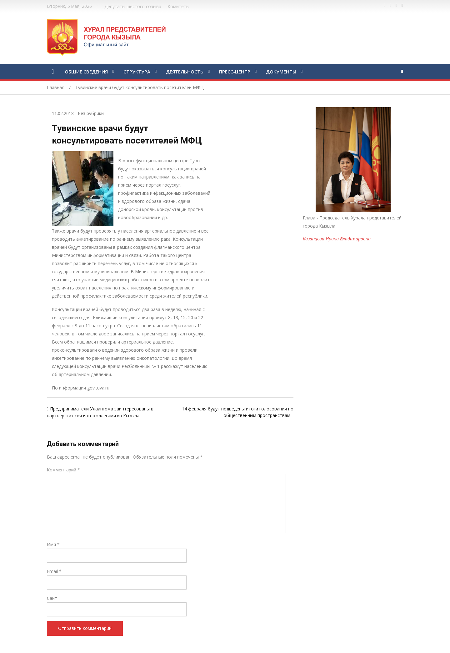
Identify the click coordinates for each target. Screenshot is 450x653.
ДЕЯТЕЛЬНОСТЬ (184, 71)
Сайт (52, 598)
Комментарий (63, 470)
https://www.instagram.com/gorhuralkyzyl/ (402, 5)
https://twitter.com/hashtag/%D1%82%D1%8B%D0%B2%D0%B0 (390, 5)
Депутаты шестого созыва (132, 6)
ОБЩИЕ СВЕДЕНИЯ (86, 71)
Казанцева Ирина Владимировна (337, 239)
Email (54, 571)
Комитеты (178, 6)
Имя (53, 544)
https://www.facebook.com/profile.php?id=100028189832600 (384, 5)
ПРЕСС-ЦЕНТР (234, 71)
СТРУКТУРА (136, 71)
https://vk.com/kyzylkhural (396, 5)
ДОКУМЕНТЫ (281, 71)
